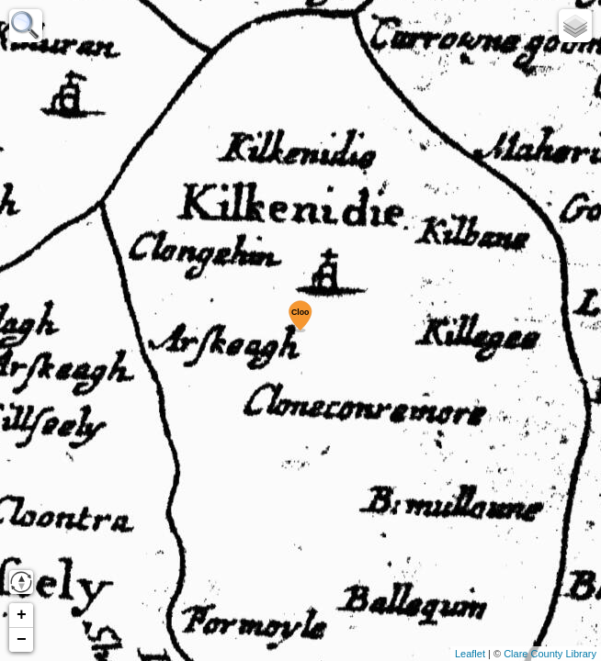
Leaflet (470, 653)
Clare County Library (550, 653)
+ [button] (22, 615)
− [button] (22, 640)
